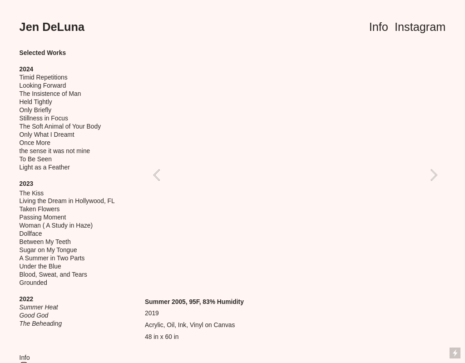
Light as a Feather (45, 167)
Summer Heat (39, 307)
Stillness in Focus (44, 118)
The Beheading (41, 323)
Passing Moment (43, 217)
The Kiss (32, 193)
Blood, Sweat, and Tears (53, 274)
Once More (35, 142)
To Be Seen (36, 159)
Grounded (33, 282)
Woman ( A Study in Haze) (56, 225)
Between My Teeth (45, 242)
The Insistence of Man (50, 93)
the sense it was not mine (55, 151)
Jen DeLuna (52, 26)
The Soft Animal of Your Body (60, 126)
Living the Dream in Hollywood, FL (67, 201)
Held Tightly (36, 102)
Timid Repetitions (44, 77)
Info (378, 26)
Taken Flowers (40, 209)
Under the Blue (40, 266)
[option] (295, 175)
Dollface (31, 233)
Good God (34, 315)
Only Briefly (36, 110)
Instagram (420, 26)
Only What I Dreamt (47, 134)
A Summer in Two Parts (52, 258)
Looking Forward (43, 85)
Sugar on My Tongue (48, 250)
